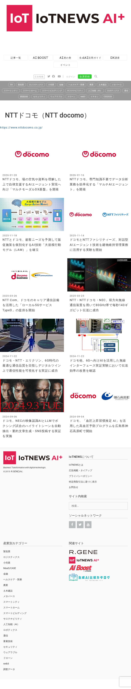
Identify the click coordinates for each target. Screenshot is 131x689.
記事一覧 (16, 57)
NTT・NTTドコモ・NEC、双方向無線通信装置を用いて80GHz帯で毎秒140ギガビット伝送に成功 (99, 305)
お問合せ (73, 487)
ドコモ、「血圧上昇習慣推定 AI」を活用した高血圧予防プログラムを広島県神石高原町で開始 (99, 426)
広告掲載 (39, 77)
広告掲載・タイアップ (80, 470)
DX (11, 84)
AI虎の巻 (65, 57)
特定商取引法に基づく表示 (83, 481)
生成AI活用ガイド (90, 57)
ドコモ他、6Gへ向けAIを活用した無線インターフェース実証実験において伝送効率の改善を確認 (99, 365)
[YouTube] (88, 524)
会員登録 (85, 76)
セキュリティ (39, 96)
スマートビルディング (52, 90)
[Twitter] (80, 524)
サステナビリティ (75, 90)
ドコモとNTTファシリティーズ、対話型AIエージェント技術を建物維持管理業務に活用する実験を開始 (99, 244)
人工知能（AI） (95, 90)
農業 (91, 84)
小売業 (51, 84)
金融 (61, 84)
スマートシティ (11, 90)
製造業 (21, 84)
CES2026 (108, 96)
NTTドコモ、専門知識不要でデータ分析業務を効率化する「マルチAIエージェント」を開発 (99, 184)
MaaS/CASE (9, 568)
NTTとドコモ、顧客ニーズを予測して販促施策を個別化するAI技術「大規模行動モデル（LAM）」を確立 (31, 244)
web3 (83, 96)
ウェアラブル (56, 96)
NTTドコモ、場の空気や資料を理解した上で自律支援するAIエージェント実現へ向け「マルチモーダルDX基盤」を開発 (31, 184)
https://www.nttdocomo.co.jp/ (21, 127)
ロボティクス (113, 90)
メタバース (117, 84)
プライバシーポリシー (80, 476)
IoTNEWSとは (76, 464)
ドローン (71, 96)
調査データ (9, 669)
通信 (126, 90)
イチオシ (94, 96)
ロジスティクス (36, 84)
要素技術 (24, 96)
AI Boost (40, 57)
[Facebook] (72, 524)
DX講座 (115, 57)
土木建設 (103, 84)
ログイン (70, 77)
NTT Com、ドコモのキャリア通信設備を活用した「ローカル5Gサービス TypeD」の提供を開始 (30, 305)
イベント (65, 65)
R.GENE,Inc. (17, 471)
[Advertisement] (60, 42)
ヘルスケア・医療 (76, 84)
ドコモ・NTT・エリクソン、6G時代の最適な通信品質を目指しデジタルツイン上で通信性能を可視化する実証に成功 (31, 365)
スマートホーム (30, 90)
